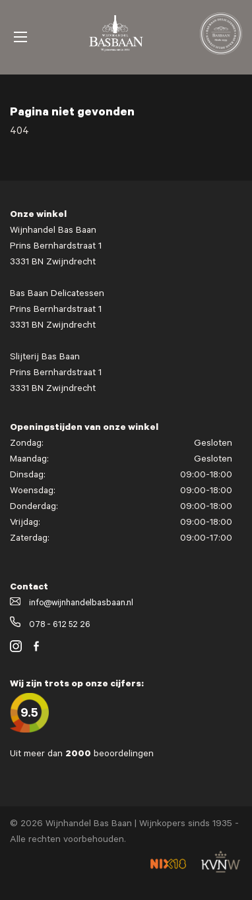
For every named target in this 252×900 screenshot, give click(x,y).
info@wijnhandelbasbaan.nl (71, 604)
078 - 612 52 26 (50, 625)
